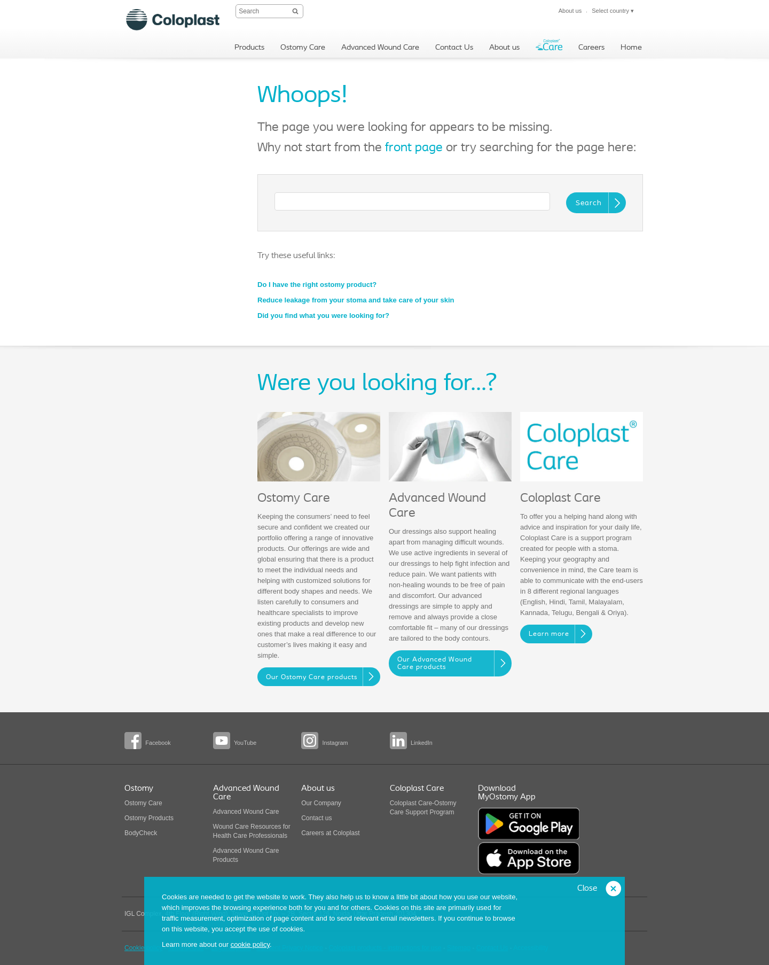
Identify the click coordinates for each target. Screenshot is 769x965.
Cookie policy (143, 948)
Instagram (335, 743)
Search (589, 203)
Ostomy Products (149, 818)
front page (414, 148)
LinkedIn (422, 743)
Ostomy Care (143, 803)
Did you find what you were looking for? (323, 316)
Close (587, 888)
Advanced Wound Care (246, 811)
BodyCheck (140, 833)
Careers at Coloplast (330, 833)
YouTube (245, 743)
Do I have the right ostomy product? (316, 285)
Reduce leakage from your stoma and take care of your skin (355, 300)
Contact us (316, 818)
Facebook (157, 743)
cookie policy (250, 944)
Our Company (321, 803)
